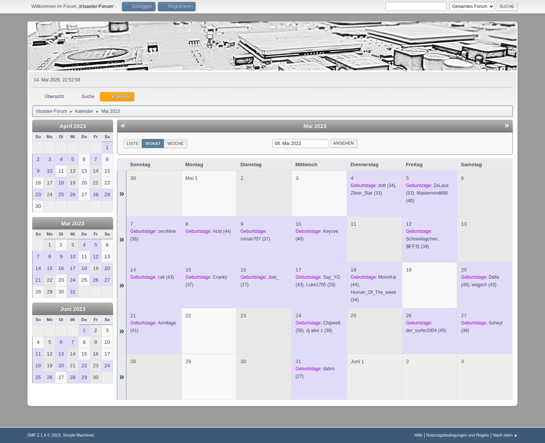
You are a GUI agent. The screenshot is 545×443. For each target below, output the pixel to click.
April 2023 (72, 126)
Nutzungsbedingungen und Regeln (457, 435)
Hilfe (418, 435)
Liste (133, 143)
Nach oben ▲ (505, 435)
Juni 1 (357, 361)
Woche (175, 143)
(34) (386, 185)
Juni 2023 (73, 309)
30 (133, 178)
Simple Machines (78, 435)
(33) (366, 193)
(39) (417, 246)
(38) (319, 330)
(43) (166, 277)
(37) (255, 239)
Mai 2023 (72, 223)
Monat (152, 143)
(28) (320, 284)
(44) (222, 231)
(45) (426, 330)
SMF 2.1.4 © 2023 (44, 435)
